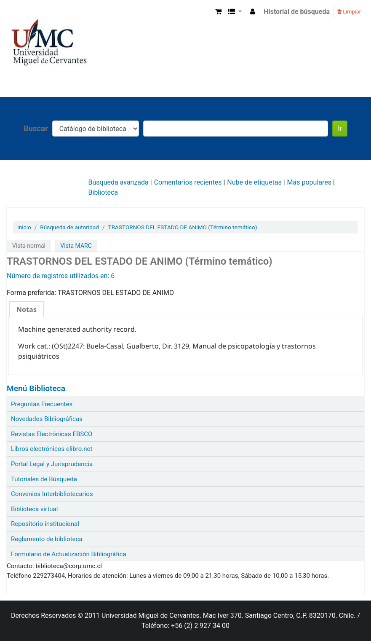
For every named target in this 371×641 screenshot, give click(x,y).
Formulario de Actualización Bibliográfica (68, 554)
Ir (340, 128)
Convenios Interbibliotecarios (52, 494)
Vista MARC (75, 245)
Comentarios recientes (188, 182)
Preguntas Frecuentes (41, 404)
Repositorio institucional (45, 524)
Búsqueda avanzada (118, 182)
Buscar (36, 128)
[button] (218, 11)
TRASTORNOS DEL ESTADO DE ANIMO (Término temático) (182, 227)
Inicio (24, 227)
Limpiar (349, 11)
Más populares (309, 182)
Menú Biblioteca (36, 388)
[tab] (26, 309)
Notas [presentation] (26, 309)
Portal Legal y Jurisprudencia (52, 464)
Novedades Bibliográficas (47, 419)
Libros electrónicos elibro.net (51, 449)
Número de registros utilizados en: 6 (61, 276)
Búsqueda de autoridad (69, 227)
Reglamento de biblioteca (47, 539)
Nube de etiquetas (254, 182)
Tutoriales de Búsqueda (44, 479)
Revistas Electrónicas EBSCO (51, 434)
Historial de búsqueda (297, 12)
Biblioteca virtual (34, 509)
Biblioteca (103, 192)
